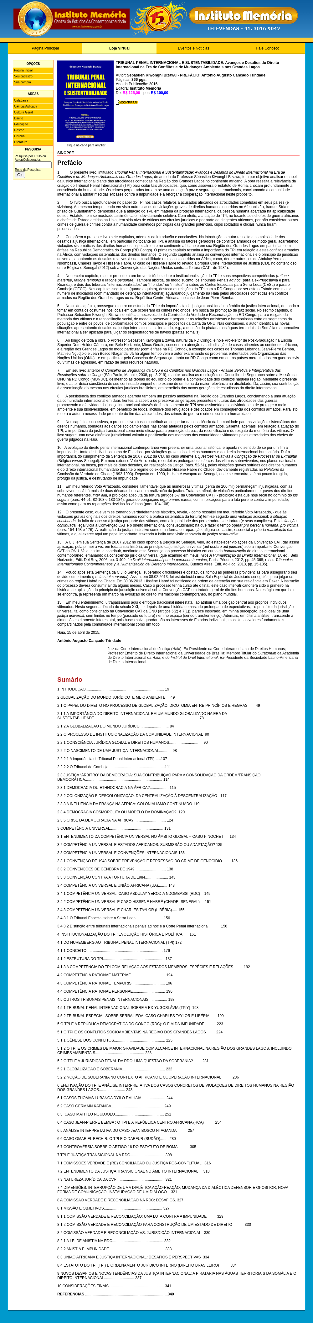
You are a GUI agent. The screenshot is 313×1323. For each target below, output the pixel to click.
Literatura (20, 142)
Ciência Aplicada (25, 106)
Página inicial (23, 70)
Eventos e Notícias (193, 48)
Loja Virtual (119, 48)
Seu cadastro (23, 76)
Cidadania (21, 100)
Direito (18, 118)
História (19, 136)
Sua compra (22, 82)
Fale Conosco (267, 48)
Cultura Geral (23, 112)
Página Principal (45, 48)
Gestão (19, 130)
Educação (21, 124)
